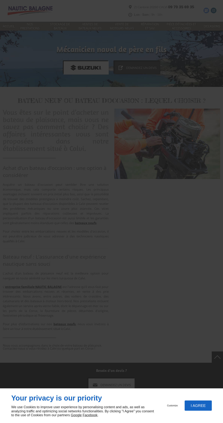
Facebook (90, 415)
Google (76, 415)
